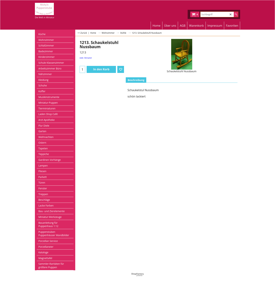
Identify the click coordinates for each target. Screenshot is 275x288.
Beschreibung (136, 80)
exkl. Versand (86, 57)
